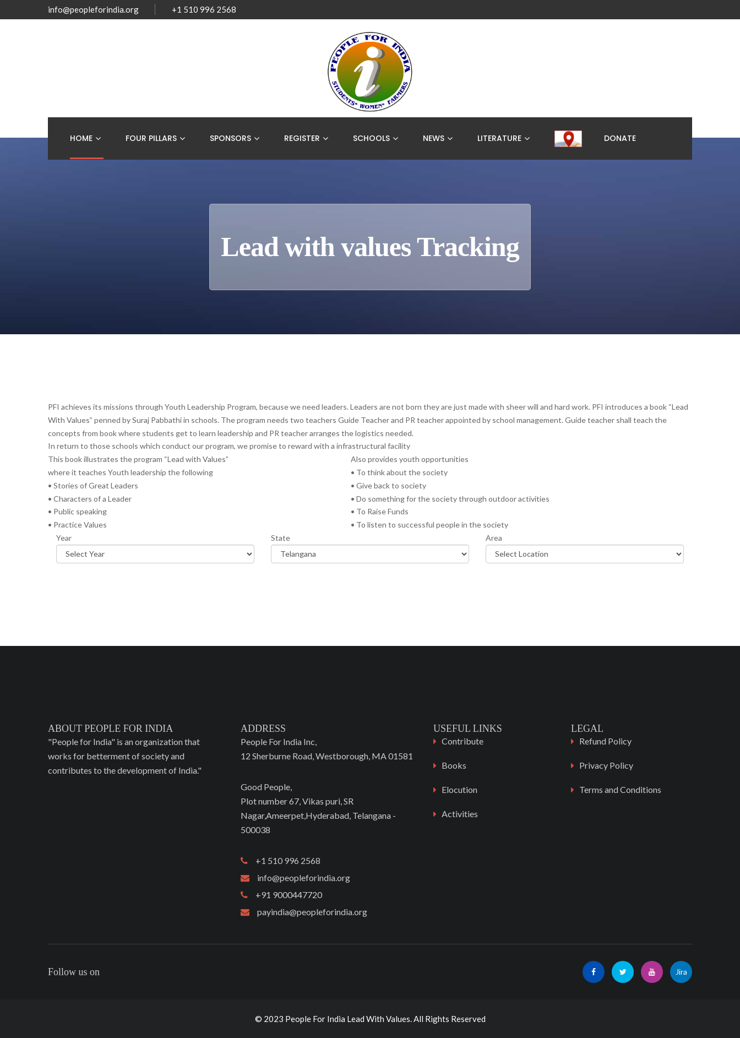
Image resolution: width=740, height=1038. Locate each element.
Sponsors (230, 138)
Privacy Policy (606, 765)
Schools (371, 138)
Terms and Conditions (620, 789)
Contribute (462, 741)
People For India (315, 1019)
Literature (499, 138)
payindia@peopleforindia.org (304, 911)
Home (81, 138)
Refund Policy (605, 741)
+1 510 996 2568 (280, 860)
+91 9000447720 (281, 894)
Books (454, 765)
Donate (620, 138)
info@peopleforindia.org (93, 9)
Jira (681, 971)
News (433, 138)
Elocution (459, 789)
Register (302, 138)
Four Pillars (151, 138)
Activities (460, 813)
